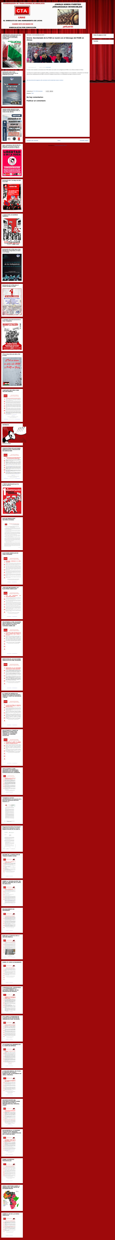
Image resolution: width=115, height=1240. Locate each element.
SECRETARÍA (48, 67)
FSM (32, 93)
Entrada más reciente (32, 140)
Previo (28, 52)
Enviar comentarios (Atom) (61, 145)
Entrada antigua (84, 140)
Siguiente (71, 52)
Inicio (59, 140)
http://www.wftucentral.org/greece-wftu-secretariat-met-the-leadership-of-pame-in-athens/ (45, 80)
